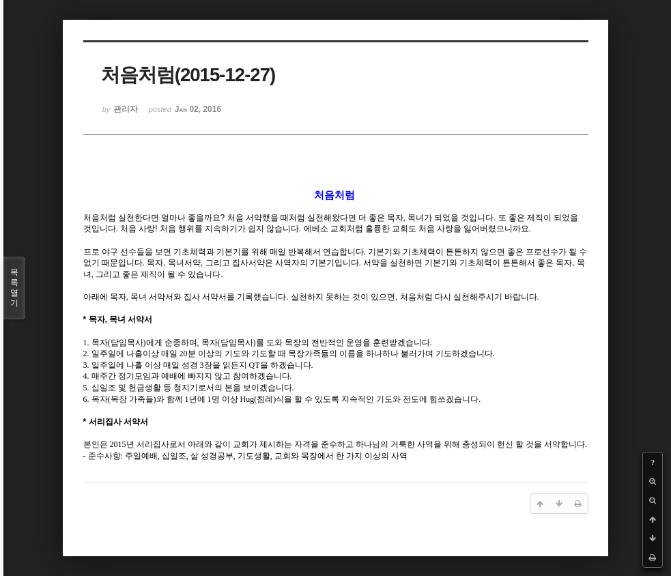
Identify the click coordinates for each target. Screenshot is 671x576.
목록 (14, 288)
